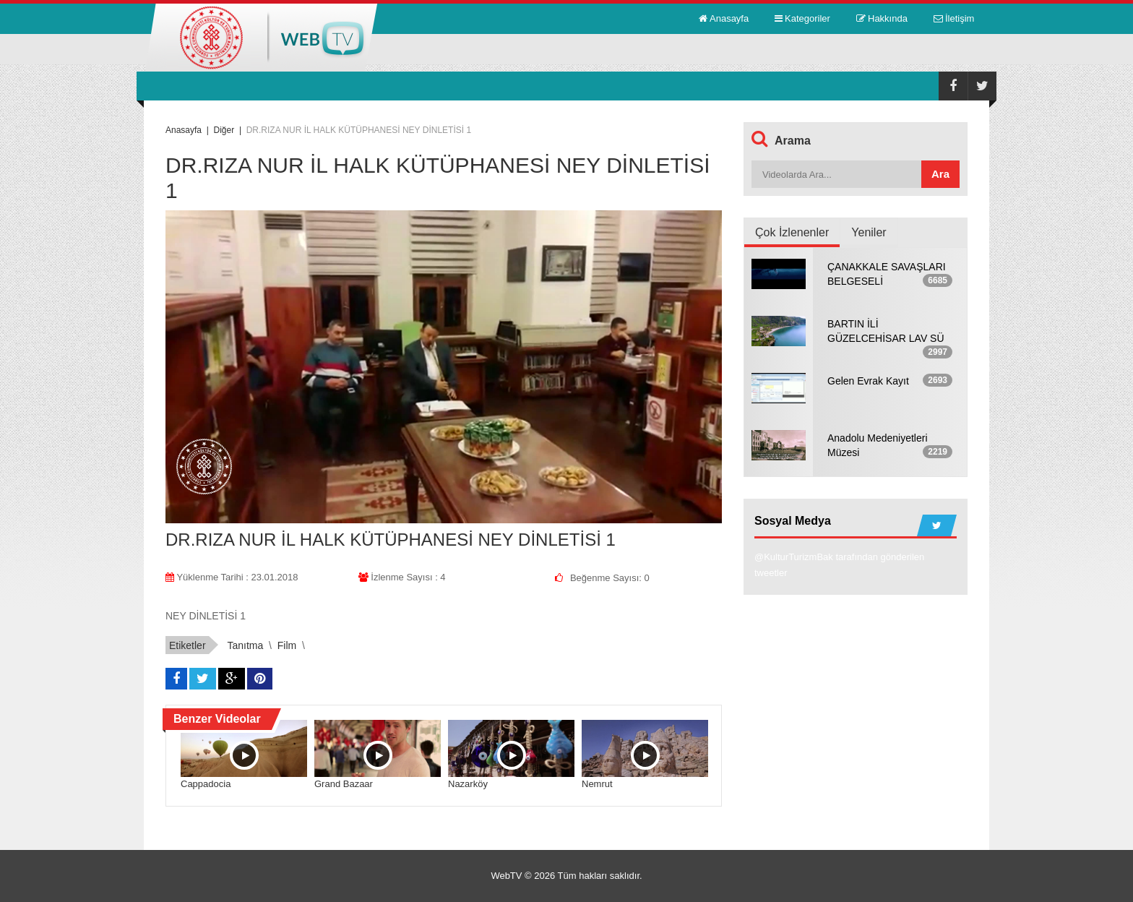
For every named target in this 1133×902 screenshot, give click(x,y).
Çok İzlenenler (792, 232)
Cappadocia (206, 783)
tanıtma (245, 645)
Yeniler (868, 232)
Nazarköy (468, 783)
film (286, 645)
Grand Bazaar (343, 783)
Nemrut (597, 783)
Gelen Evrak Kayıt (868, 381)
